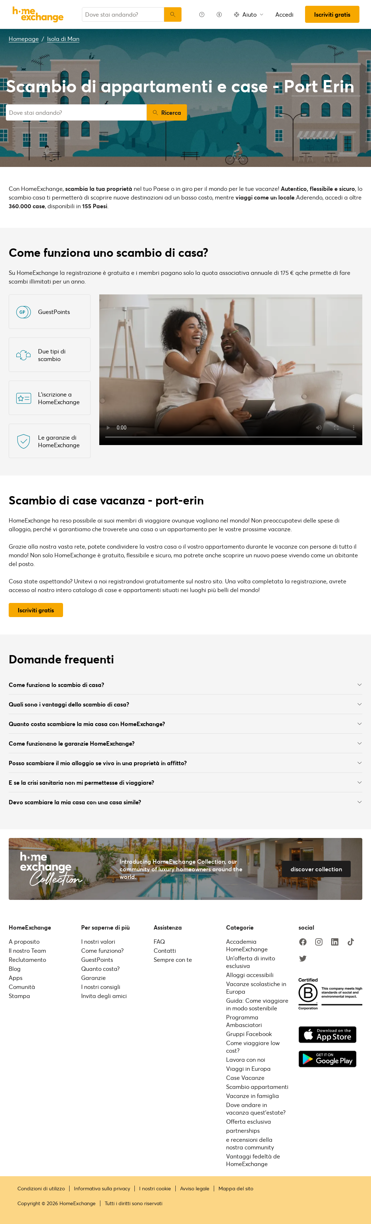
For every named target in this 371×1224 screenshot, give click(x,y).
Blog (15, 968)
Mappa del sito (235, 1188)
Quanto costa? (100, 968)
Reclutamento (27, 959)
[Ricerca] (173, 14)
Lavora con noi (245, 1059)
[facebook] (303, 942)
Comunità (22, 986)
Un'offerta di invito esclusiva (250, 961)
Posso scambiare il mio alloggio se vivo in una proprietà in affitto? (185, 763)
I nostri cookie (155, 1188)
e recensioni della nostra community (250, 1143)
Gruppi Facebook (249, 1034)
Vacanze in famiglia (252, 1095)
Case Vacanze (245, 1077)
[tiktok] (350, 942)
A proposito (24, 941)
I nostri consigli (100, 986)
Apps (15, 977)
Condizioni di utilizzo (41, 1188)
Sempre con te (173, 959)
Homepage (24, 38)
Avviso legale (194, 1188)
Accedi (284, 14)
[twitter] (303, 959)
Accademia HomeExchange (247, 945)
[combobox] (123, 14)
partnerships (243, 1130)
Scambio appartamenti (257, 1086)
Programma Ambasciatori (244, 1020)
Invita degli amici (104, 995)
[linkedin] (334, 942)
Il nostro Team (27, 950)
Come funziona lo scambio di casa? (185, 684)
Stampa (19, 995)
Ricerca (167, 112)
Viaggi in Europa (248, 1068)
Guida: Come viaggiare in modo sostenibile (257, 1004)
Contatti (165, 950)
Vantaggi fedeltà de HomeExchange (253, 1160)
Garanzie (93, 977)
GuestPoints (97, 959)
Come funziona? (102, 950)
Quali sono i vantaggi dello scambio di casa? (185, 704)
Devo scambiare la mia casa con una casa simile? (185, 802)
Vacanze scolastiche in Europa (256, 987)
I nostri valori (98, 941)
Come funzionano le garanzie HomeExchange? (185, 743)
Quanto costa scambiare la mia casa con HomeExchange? (185, 724)
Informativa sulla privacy (102, 1188)
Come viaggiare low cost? (253, 1046)
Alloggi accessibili (250, 974)
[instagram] (318, 942)
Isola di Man (63, 38)
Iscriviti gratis (332, 14)
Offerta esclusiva (248, 1121)
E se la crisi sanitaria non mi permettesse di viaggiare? (185, 782)
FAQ (159, 941)
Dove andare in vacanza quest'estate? (255, 1108)
